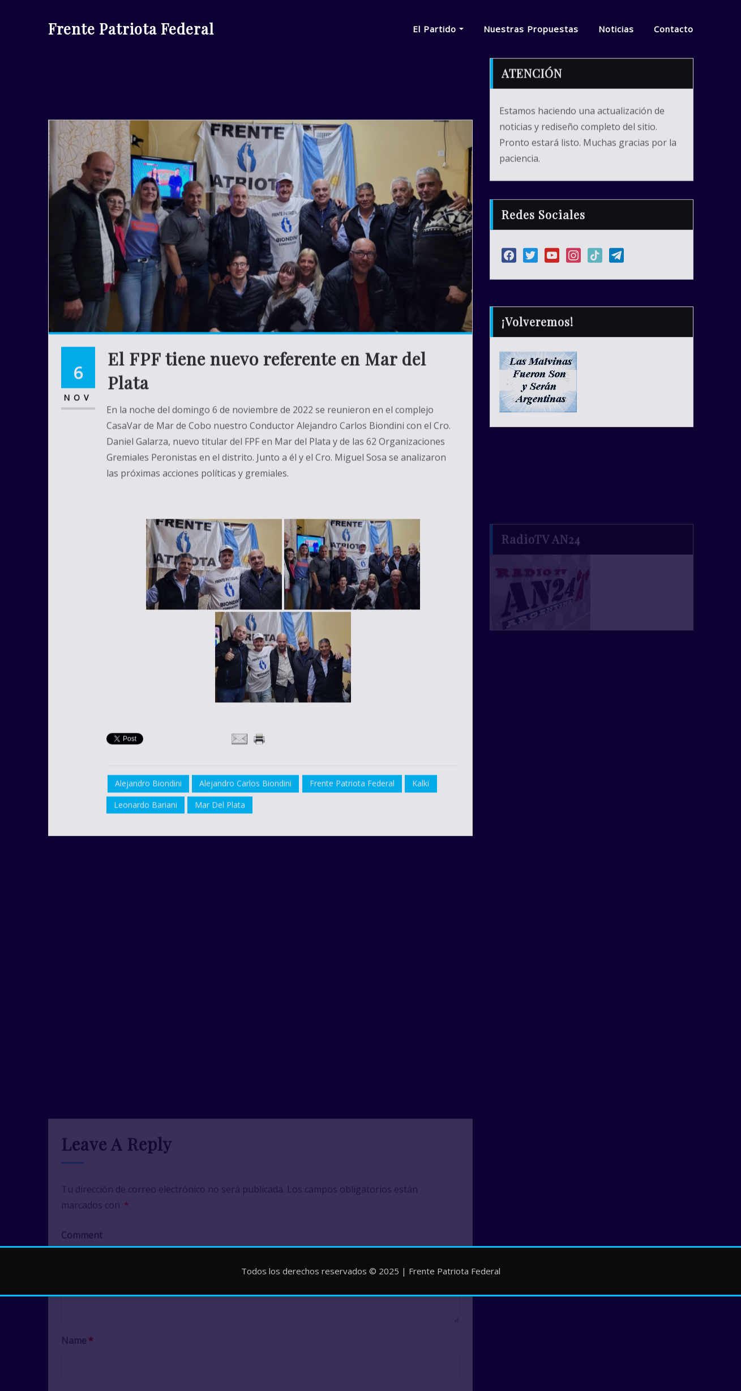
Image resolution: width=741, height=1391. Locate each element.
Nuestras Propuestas (531, 29)
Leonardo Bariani (145, 896)
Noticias (616, 29)
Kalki (420, 876)
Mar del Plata (220, 896)
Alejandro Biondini (148, 876)
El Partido (438, 29)
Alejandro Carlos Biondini (245, 876)
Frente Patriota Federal (131, 28)
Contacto (673, 29)
